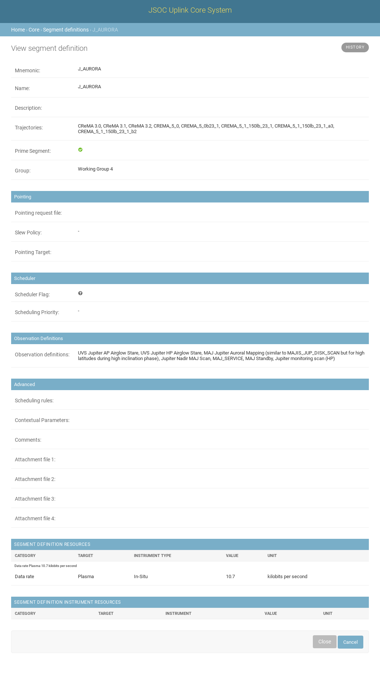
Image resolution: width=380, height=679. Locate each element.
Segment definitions (66, 30)
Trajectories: (29, 128)
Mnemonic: (27, 70)
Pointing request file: (38, 213)
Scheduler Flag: (32, 294)
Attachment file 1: (35, 459)
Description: (28, 108)
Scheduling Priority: (37, 312)
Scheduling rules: (34, 400)
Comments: (28, 440)
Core (34, 30)
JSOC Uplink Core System (190, 10)
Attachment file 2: (35, 479)
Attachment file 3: (35, 499)
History (355, 47)
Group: (22, 171)
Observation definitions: (42, 354)
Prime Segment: (33, 151)
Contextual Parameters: (42, 420)
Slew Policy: (28, 232)
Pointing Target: (33, 252)
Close (324, 642)
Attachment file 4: (35, 518)
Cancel (350, 642)
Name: (22, 88)
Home (18, 30)
